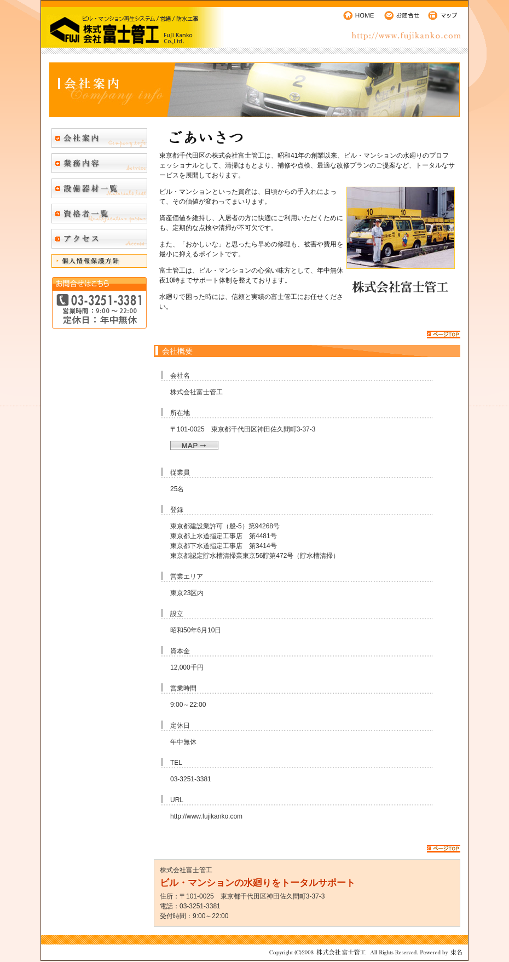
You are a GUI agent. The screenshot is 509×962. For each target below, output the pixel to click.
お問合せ (402, 14)
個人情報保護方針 (99, 261)
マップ (446, 14)
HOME (359, 14)
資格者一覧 (99, 213)
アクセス (99, 239)
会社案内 (99, 138)
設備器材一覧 (99, 188)
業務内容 (99, 163)
